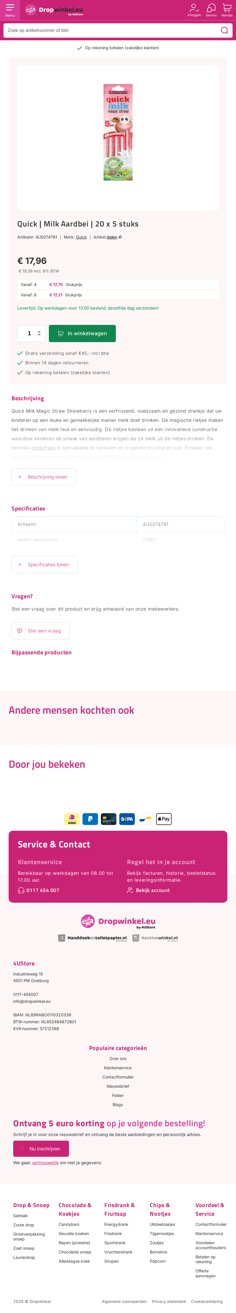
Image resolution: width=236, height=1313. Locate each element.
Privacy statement (169, 1301)
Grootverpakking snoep (29, 1236)
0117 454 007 (42, 890)
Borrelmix (158, 1251)
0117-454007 (25, 994)
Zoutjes (157, 1242)
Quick (81, 237)
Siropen (111, 1261)
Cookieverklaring (207, 1301)
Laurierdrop (24, 1257)
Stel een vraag (44, 631)
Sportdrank (115, 1242)
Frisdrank (113, 1233)
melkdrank (43, 448)
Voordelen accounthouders (210, 1245)
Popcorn (158, 1261)
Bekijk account (153, 890)
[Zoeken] (224, 30)
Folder (118, 1095)
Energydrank (116, 1224)
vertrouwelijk (45, 1162)
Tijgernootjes (162, 1233)
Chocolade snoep (75, 1251)
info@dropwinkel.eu (32, 1001)
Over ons (118, 1058)
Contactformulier (118, 1076)
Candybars (69, 1224)
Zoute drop (23, 1224)
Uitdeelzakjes (162, 1224)
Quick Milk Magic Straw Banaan (125, 457)
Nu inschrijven (45, 1149)
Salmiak (20, 1215)
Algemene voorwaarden (124, 1301)
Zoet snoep (23, 1248)
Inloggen (194, 15)
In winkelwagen (87, 333)
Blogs (118, 1104)
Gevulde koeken (74, 1233)
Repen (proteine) (74, 1242)
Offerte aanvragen (205, 1273)
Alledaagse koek (74, 1261)
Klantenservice (40, 862)
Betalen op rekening (205, 1259)
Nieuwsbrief (118, 1086)
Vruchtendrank (118, 1251)
